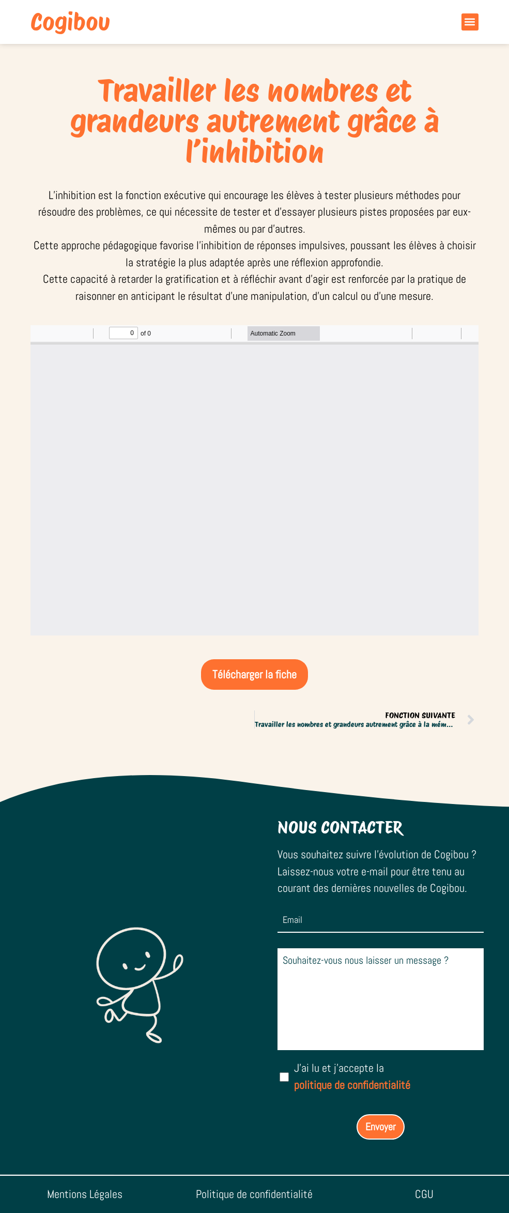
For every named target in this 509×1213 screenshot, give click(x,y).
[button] (470, 22)
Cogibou (70, 22)
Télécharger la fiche (254, 674)
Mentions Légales (84, 1194)
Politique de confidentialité (254, 1194)
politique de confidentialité (352, 1085)
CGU (424, 1194)
